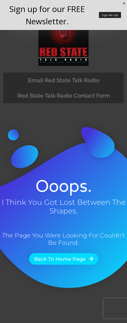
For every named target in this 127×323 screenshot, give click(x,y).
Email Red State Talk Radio (63, 80)
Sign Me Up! (110, 15)
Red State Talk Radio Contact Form (63, 95)
